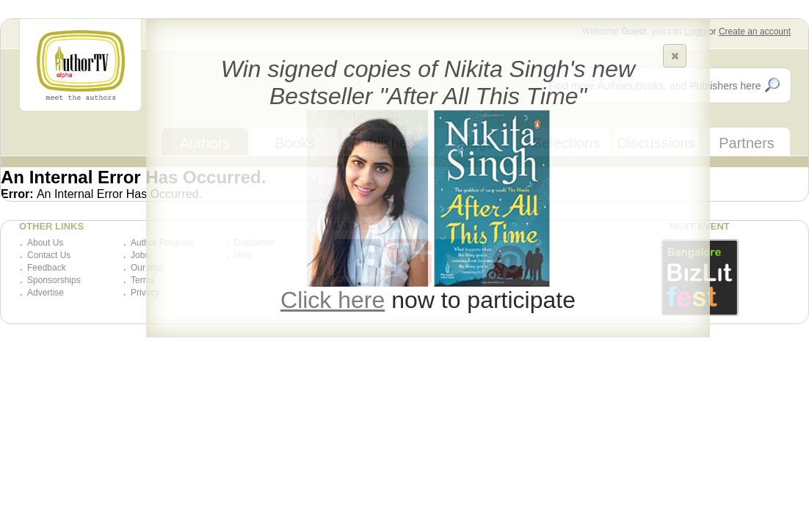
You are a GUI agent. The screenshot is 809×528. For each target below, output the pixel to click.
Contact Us (48, 255)
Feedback (46, 268)
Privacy (145, 292)
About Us (45, 243)
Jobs (140, 255)
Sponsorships (54, 280)
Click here (332, 300)
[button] (674, 55)
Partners (746, 143)
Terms (143, 280)
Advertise (45, 292)
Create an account (755, 31)
